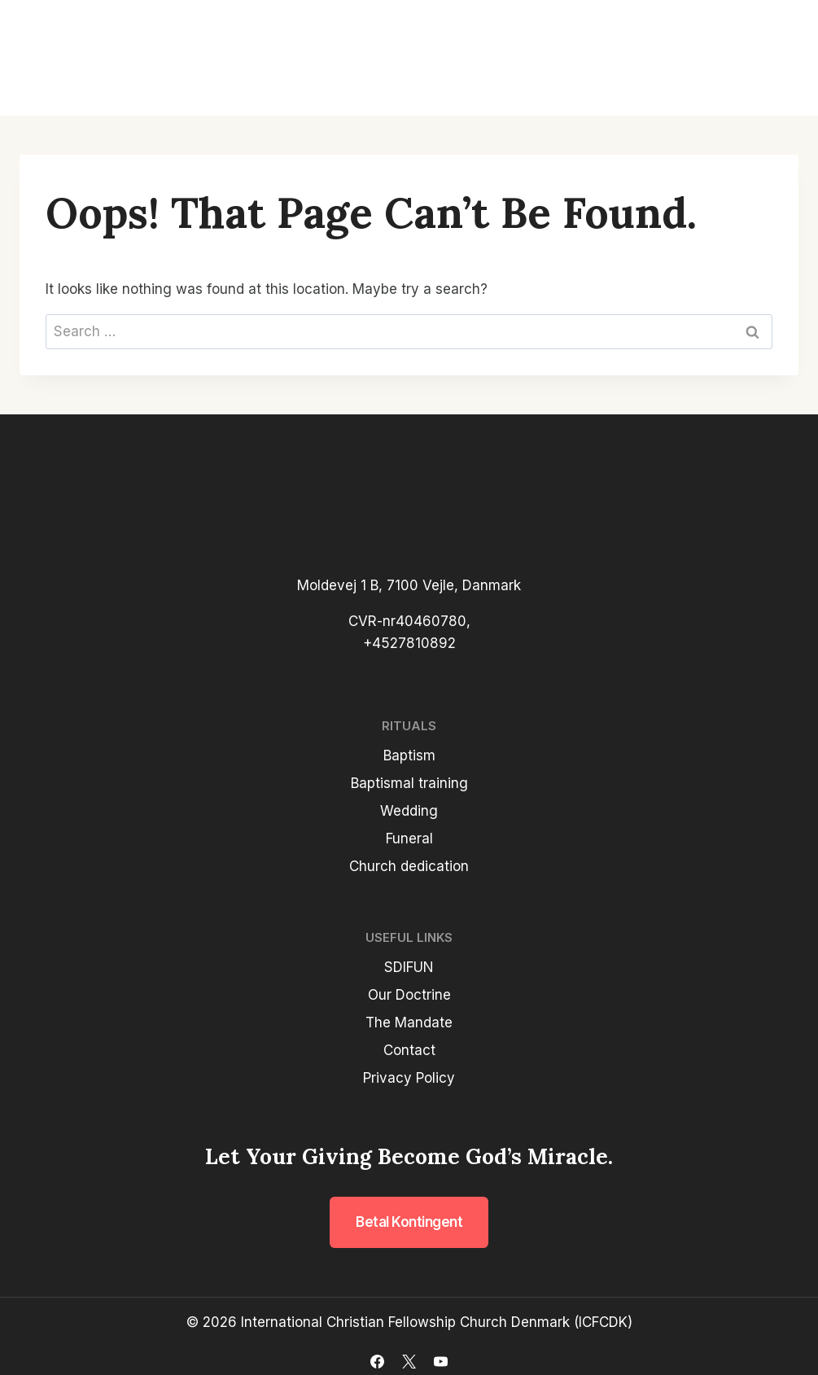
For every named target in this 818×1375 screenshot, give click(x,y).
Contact (409, 1050)
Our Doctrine (409, 995)
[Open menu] (778, 58)
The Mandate (409, 1022)
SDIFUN (409, 967)
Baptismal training (409, 783)
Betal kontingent (409, 1222)
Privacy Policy (409, 1078)
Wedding (409, 811)
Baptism (409, 755)
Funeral (409, 838)
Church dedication (409, 866)
